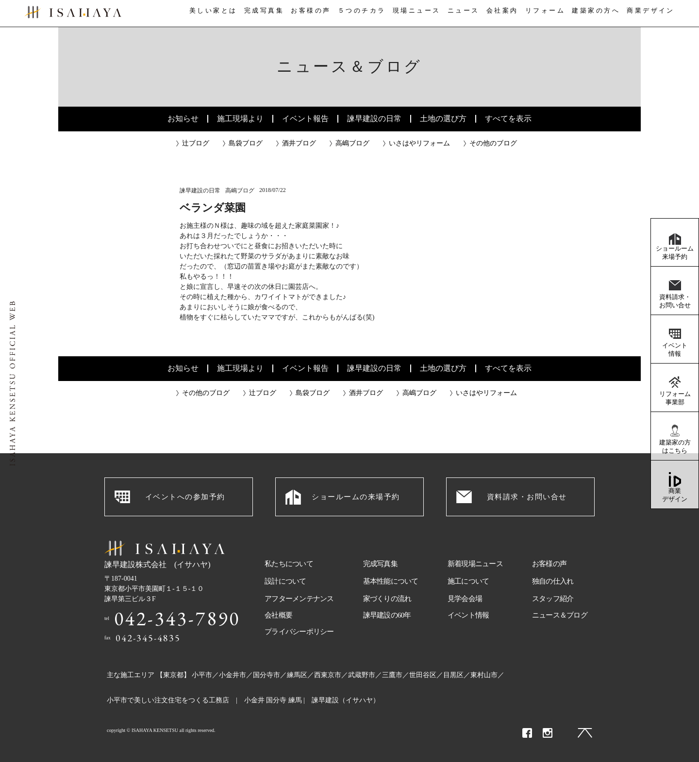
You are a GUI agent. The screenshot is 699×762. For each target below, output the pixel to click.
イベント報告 (305, 118)
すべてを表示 (508, 118)
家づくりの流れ (387, 599)
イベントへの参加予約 (185, 497)
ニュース (462, 13)
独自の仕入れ (553, 581)
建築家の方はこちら (675, 446)
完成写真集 (261, 13)
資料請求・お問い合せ (675, 301)
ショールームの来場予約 (356, 497)
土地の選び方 (443, 118)
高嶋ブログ (352, 143)
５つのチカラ (360, 13)
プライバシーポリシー (299, 631)
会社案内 (503, 13)
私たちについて (289, 564)
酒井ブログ (299, 143)
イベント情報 (674, 349)
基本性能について (390, 581)
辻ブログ (195, 143)
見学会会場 (465, 599)
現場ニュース (415, 13)
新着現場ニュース (475, 564)
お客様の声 (309, 13)
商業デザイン (674, 495)
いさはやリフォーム (419, 143)
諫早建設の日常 (374, 118)
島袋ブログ (246, 143)
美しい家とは (209, 13)
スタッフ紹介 (553, 599)
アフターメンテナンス (299, 599)
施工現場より (240, 118)
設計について (285, 581)
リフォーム (549, 13)
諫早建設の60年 (387, 615)
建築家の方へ (599, 13)
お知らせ (183, 118)
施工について (468, 581)
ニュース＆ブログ (559, 615)
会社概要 (278, 615)
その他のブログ (493, 143)
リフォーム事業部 (675, 398)
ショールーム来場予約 (675, 252)
